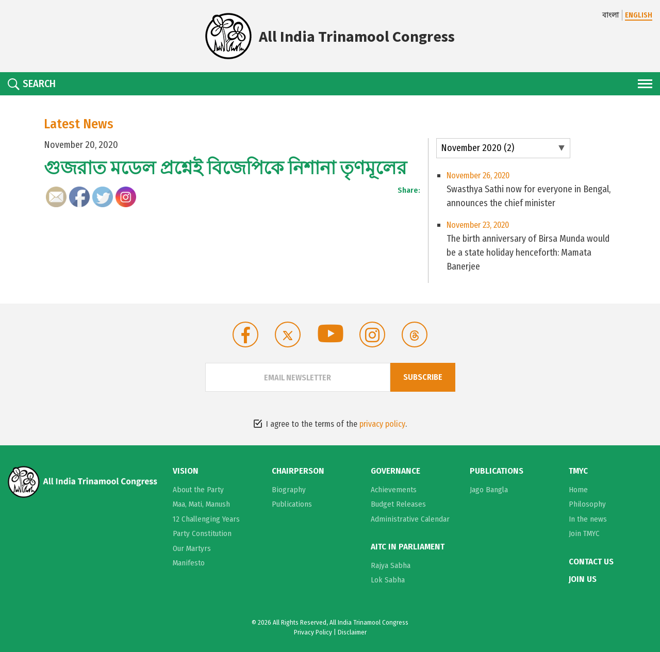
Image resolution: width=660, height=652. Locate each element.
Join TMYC (584, 533)
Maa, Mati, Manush (201, 504)
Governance (395, 471)
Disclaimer (352, 632)
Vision (186, 471)
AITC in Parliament (407, 547)
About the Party (198, 489)
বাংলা (610, 15)
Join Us (583, 579)
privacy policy (382, 424)
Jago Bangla (489, 489)
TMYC (578, 471)
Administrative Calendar (410, 519)
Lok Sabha (388, 579)
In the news (588, 519)
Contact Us (591, 562)
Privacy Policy (313, 632)
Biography (289, 489)
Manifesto (189, 562)
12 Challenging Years (206, 519)
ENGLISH (638, 15)
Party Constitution (202, 533)
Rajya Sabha (390, 565)
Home (578, 489)
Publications (292, 504)
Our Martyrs (192, 548)
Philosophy (587, 504)
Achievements (394, 489)
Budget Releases (398, 504)
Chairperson (298, 471)
